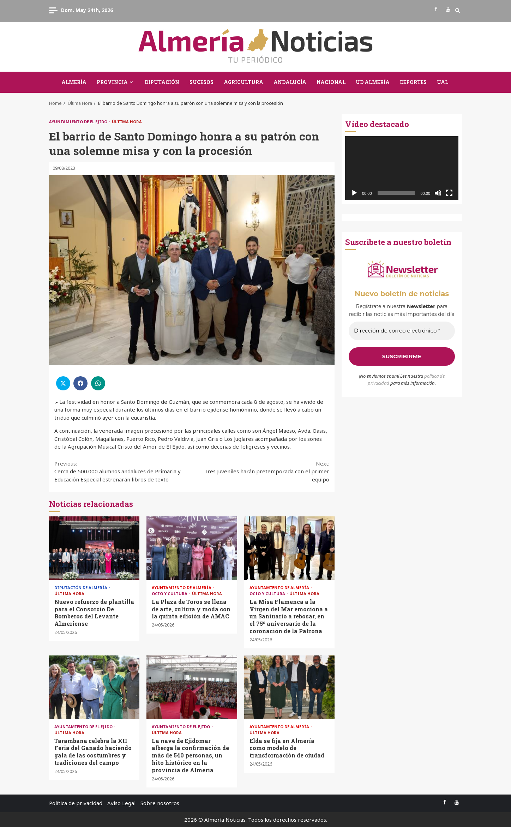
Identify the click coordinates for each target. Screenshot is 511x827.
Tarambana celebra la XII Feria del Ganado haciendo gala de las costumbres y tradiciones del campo (94, 687)
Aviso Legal (121, 803)
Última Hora (127, 122)
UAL (442, 82)
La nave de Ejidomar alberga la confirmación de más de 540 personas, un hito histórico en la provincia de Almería (191, 687)
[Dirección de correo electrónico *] (402, 331)
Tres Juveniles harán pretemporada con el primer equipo (261, 471)
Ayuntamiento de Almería (182, 587)
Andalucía (289, 82)
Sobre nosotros (159, 803)
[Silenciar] (437, 193)
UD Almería (373, 82)
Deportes (413, 82)
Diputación (162, 82)
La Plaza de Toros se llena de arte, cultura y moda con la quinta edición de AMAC (191, 548)
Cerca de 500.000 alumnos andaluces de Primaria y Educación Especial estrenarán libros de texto (123, 471)
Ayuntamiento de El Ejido (78, 122)
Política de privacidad (75, 803)
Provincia (112, 82)
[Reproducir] (354, 193)
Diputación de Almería (81, 587)
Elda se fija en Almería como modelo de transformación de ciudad (289, 687)
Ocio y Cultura (170, 593)
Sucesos (202, 82)
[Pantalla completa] (449, 193)
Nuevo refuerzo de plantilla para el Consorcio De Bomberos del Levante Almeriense (94, 548)
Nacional (331, 82)
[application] (401, 168)
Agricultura (243, 82)
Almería (73, 82)
